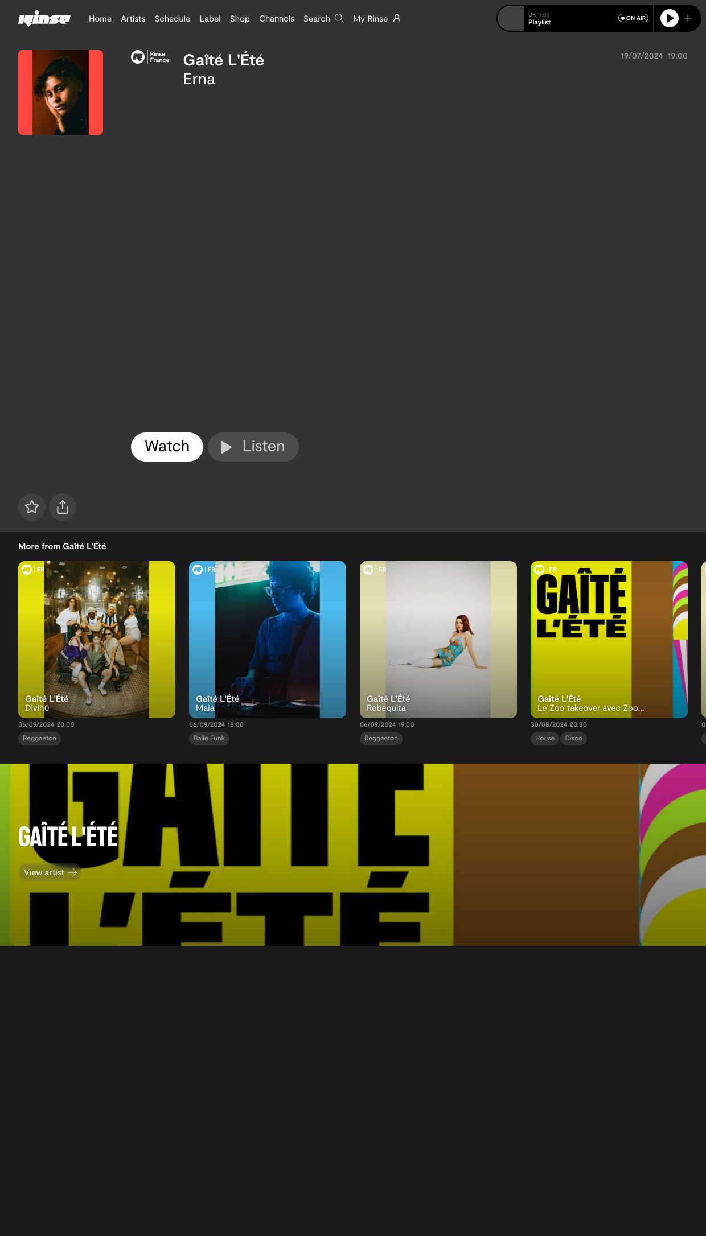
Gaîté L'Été (223, 59)
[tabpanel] (409, 257)
